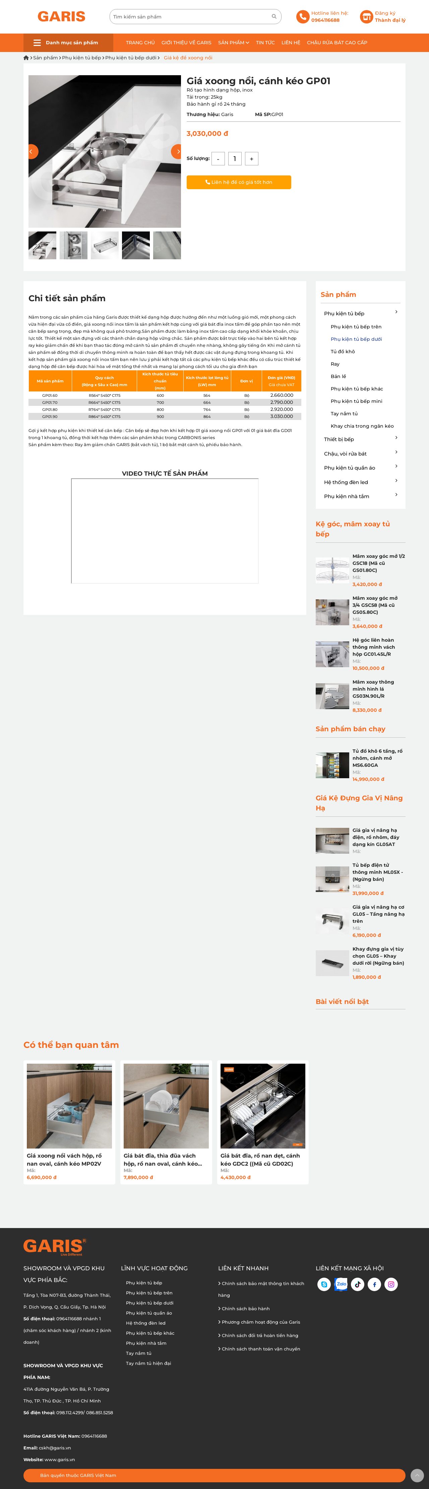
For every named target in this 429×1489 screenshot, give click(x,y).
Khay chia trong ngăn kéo (362, 426)
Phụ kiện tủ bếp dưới (131, 58)
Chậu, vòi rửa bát (360, 453)
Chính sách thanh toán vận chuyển (259, 1348)
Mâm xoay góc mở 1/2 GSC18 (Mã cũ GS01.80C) (379, 563)
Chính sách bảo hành (244, 1308)
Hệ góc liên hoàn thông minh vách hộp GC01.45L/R (374, 647)
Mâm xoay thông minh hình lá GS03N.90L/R (373, 689)
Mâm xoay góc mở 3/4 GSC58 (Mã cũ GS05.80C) (375, 605)
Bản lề (338, 376)
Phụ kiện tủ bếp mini (356, 401)
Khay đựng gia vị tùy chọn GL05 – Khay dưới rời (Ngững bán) (378, 956)
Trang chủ (140, 43)
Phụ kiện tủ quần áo (360, 467)
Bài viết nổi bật (342, 1002)
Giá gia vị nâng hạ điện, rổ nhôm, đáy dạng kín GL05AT (376, 837)
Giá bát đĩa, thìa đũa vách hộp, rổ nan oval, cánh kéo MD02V (161, 1160)
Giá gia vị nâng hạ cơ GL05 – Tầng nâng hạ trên (379, 914)
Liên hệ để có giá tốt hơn (238, 182)
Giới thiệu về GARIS (186, 43)
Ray (335, 364)
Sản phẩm (233, 43)
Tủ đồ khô (343, 352)
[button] (178, 151)
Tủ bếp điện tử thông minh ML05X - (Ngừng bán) (378, 872)
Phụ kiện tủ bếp (81, 58)
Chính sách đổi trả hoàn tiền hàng (258, 1335)
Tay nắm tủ (344, 414)
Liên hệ (291, 43)
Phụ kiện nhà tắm (360, 496)
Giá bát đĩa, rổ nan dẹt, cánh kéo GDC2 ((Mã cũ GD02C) (260, 1160)
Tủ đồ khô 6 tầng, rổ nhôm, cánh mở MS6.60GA (378, 758)
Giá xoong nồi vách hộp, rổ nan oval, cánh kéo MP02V (64, 1160)
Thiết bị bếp (360, 439)
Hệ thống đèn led (360, 482)
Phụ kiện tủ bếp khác (357, 389)
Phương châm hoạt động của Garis (259, 1322)
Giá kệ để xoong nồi (188, 58)
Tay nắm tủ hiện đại (148, 1363)
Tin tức (265, 43)
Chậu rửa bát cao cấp (337, 43)
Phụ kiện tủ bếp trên (356, 327)
